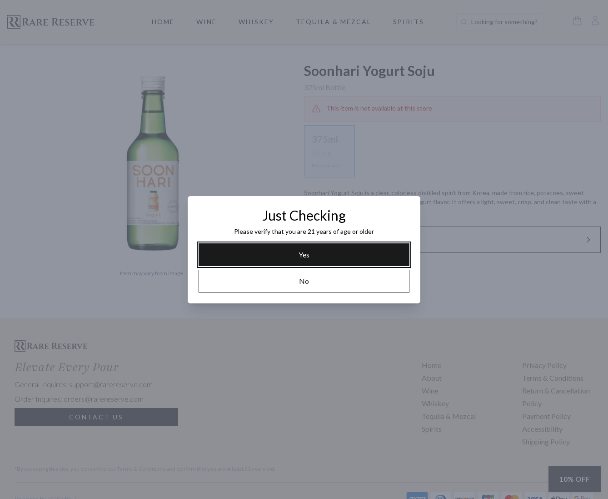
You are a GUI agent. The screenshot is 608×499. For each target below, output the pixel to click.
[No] (304, 281)
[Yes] (304, 254)
